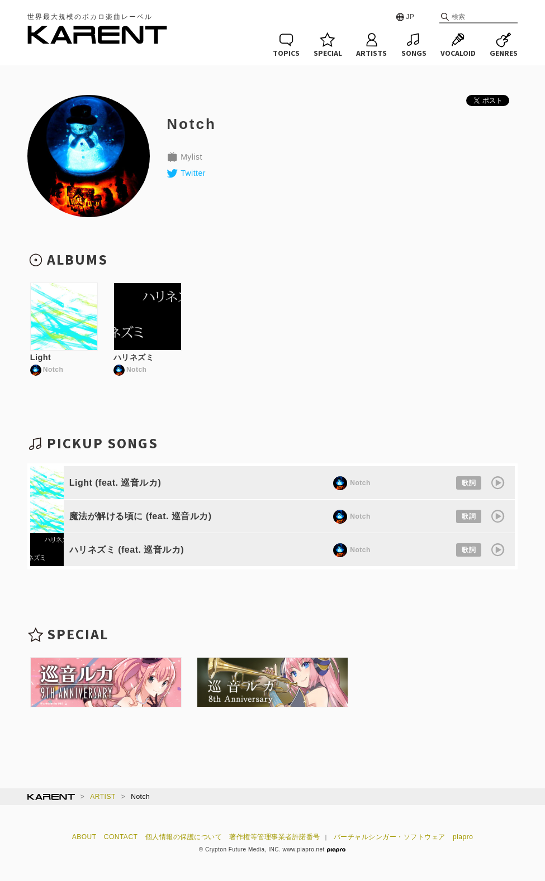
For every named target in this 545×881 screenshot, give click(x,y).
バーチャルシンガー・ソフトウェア (390, 837)
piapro (463, 837)
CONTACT (121, 837)
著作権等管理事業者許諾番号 (274, 837)
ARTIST (102, 797)
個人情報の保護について (183, 837)
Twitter (186, 173)
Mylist (184, 156)
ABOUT (84, 837)
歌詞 (469, 483)
